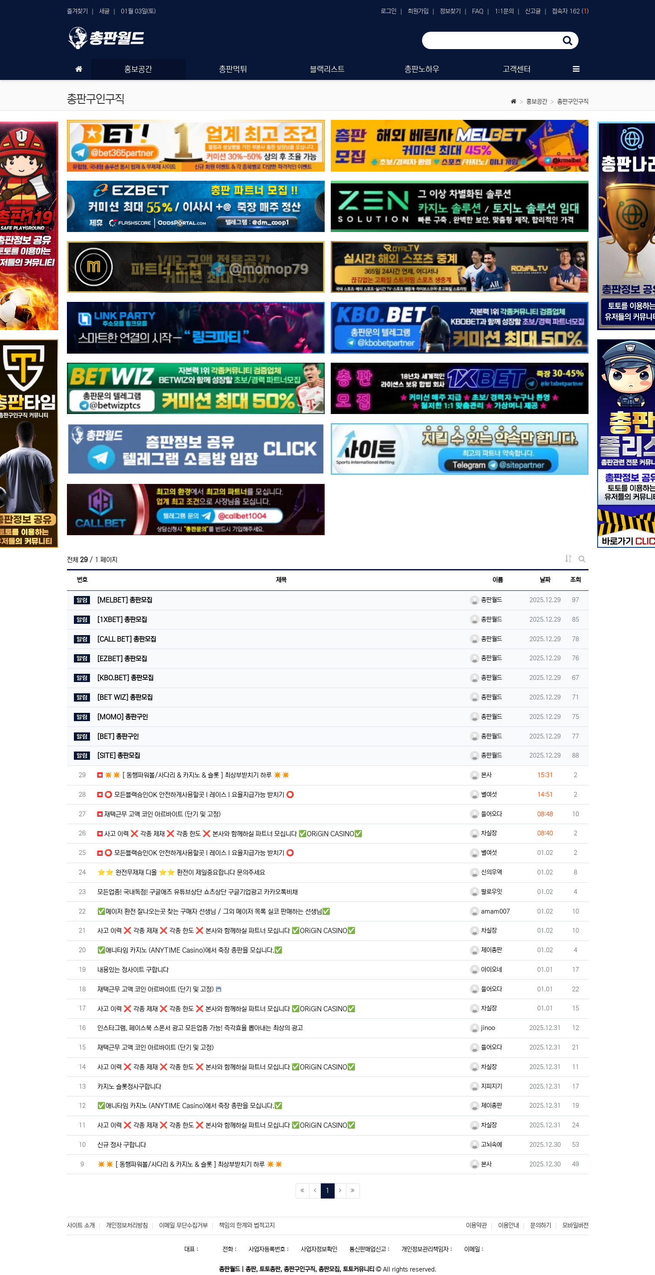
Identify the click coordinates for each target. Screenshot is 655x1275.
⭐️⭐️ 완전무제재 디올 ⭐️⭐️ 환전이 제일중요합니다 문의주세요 (181, 872)
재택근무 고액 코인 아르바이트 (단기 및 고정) (159, 814)
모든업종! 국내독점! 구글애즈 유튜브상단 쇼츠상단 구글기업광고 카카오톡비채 (197, 892)
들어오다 (486, 814)
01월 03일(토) (138, 11)
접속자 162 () (570, 11)
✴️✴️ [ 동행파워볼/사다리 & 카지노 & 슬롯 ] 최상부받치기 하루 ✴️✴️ (193, 775)
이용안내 (508, 1225)
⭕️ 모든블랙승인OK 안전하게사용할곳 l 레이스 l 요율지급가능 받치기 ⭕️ (195, 794)
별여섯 (483, 794)
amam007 (490, 911)
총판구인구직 (573, 101)
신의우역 (486, 872)
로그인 (388, 11)
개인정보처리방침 (127, 1225)
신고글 (533, 11)
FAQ (477, 11)
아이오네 (486, 969)
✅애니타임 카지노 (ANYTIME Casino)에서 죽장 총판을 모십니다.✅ (190, 950)
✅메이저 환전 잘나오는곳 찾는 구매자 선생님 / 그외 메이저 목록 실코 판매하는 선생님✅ (213, 911)
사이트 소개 (81, 1225)
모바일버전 (575, 1225)
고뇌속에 (486, 1144)
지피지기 (486, 1086)
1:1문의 (504, 11)
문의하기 (540, 1225)
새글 (104, 11)
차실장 (483, 833)
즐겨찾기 (77, 11)
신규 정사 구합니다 (121, 1145)
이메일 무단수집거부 (183, 1225)
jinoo (482, 1027)
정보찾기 (450, 11)
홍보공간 (536, 101)
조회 (575, 579)
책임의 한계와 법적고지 (247, 1225)
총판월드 (486, 599)
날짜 (545, 579)
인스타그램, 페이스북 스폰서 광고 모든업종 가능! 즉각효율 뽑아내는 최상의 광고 (200, 1028)
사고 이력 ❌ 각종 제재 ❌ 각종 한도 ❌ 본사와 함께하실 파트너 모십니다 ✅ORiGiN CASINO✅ (229, 834)
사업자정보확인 (319, 1249)
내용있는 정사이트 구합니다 (133, 970)
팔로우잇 (486, 891)
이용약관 (476, 1225)
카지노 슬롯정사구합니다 (129, 1086)
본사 (481, 775)
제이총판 (486, 950)
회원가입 (418, 11)
